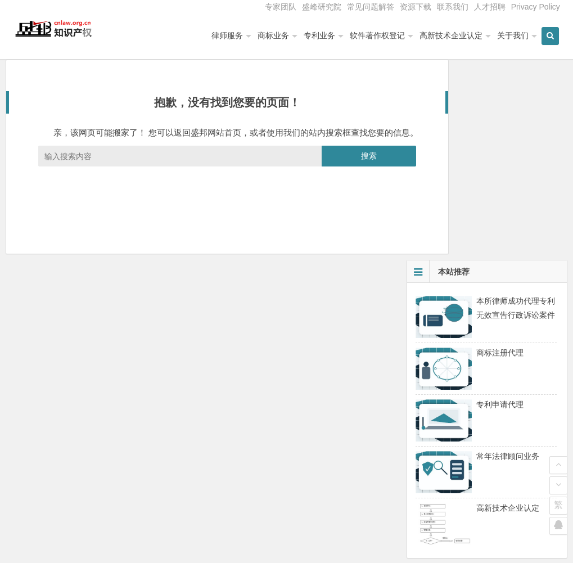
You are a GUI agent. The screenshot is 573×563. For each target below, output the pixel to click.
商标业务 (276, 35)
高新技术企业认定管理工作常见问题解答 (486, 477)
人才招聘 (490, 6)
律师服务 (230, 35)
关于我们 (515, 35)
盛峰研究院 (321, 6)
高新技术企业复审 (447, 446)
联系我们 (452, 6)
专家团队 (280, 6)
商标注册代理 (500, 163)
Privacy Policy (535, 6)
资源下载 (415, 6)
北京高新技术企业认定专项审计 (471, 430)
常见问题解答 (370, 6)
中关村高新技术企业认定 (459, 414)
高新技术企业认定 (453, 35)
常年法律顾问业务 (507, 267)
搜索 (329, 182)
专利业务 (322, 35)
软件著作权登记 (380, 35)
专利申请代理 (500, 215)
